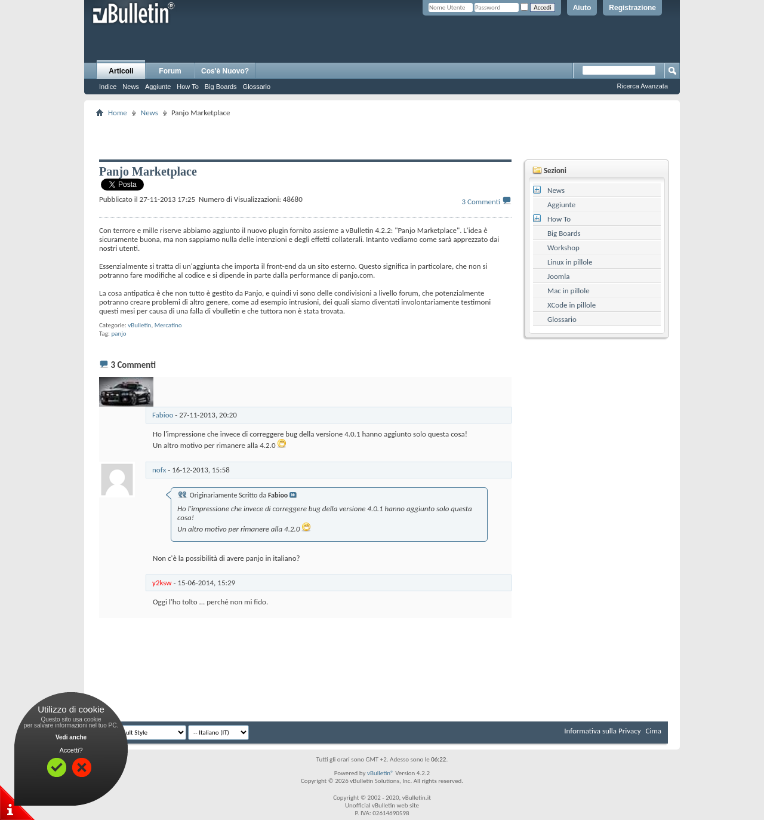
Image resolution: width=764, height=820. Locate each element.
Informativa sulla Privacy (602, 730)
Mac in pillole (568, 290)
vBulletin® (380, 773)
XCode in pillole (571, 304)
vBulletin (139, 325)
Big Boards (221, 86)
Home (117, 112)
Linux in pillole (570, 261)
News (130, 86)
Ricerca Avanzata (642, 86)
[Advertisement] (382, 138)
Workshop (563, 247)
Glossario (256, 86)
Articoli (121, 71)
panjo (118, 333)
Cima (653, 730)
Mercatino (168, 325)
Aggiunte (158, 86)
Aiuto (582, 8)
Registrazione (632, 8)
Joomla (558, 276)
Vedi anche (71, 737)
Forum (170, 71)
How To (187, 86)
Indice (107, 86)
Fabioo (162, 414)
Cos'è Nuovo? (225, 71)
